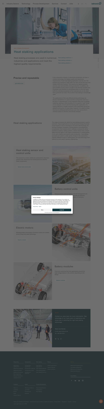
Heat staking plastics (64, 63)
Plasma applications (52, 365)
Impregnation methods (30, 368)
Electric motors (22, 240)
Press (15, 393)
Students (27, 393)
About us (16, 387)
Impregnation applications (28, 366)
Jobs (71, 4)
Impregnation (39, 389)
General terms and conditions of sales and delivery (41, 401)
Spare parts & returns (75, 371)
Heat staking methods (65, 60)
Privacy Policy (57, 401)
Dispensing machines (18, 372)
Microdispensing (17, 374)
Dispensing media (18, 370)
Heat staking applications (39, 366)
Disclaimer (64, 401)
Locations (16, 389)
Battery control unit (61, 202)
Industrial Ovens (17, 377)
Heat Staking (39, 391)
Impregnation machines (28, 373)
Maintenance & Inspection (76, 369)
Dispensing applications (16, 366)
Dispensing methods (18, 368)
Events (15, 391)
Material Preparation (18, 375)
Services (55, 4)
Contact (64, 4)
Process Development (41, 4)
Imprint (69, 401)
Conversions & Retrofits (76, 367)
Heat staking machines (65, 57)
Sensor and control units (24, 167)
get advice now (19, 83)
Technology (26, 4)
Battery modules (60, 280)
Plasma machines (51, 369)
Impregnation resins (29, 370)
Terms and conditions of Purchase (21, 401)
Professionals (28, 391)
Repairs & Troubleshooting (77, 365)
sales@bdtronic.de (63, 331)
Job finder (27, 389)
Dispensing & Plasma (41, 387)
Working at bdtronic (29, 387)
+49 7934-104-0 (61, 333)
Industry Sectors (13, 4)
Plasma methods (51, 367)
